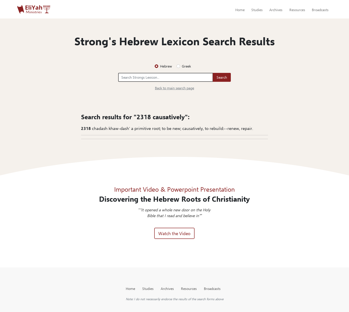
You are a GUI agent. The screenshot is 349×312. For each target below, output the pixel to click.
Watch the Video (174, 233)
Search (222, 77)
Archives (275, 9)
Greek (186, 66)
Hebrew (166, 66)
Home (240, 9)
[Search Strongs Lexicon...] (165, 77)
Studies (257, 9)
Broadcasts (320, 9)
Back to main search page (174, 88)
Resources (297, 9)
